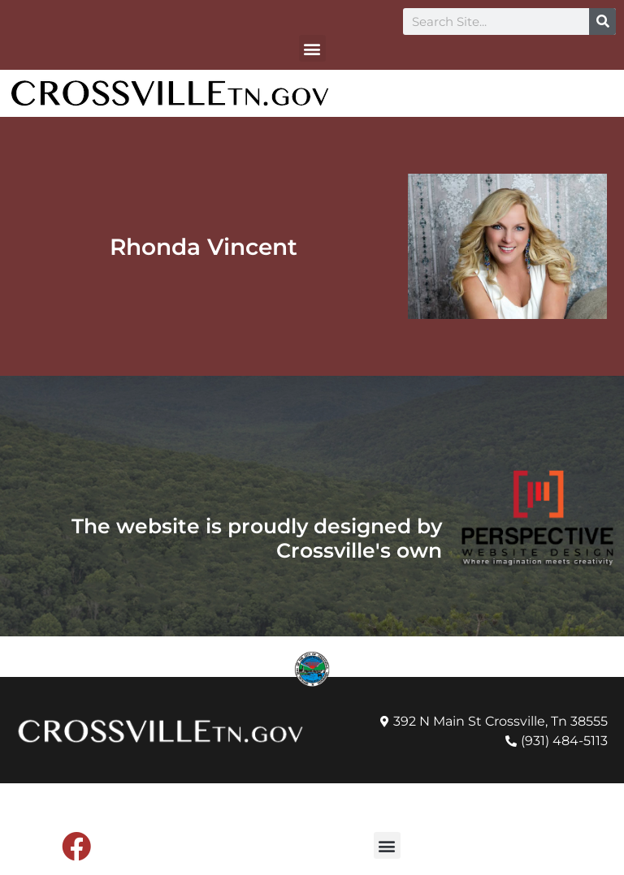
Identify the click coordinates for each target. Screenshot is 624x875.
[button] (312, 48)
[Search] (602, 21)
